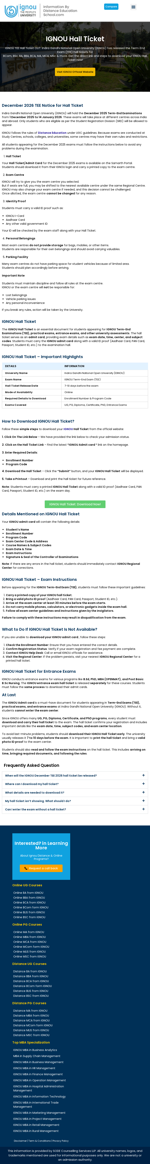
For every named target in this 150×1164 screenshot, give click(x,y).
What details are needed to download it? (34, 793)
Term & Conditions (39, 1140)
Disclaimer (20, 1140)
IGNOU (68, 429)
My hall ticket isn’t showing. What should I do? (38, 801)
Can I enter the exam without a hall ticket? (35, 809)
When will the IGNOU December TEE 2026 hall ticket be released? (51, 776)
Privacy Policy (61, 1140)
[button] (133, 7)
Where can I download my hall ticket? (32, 784)
